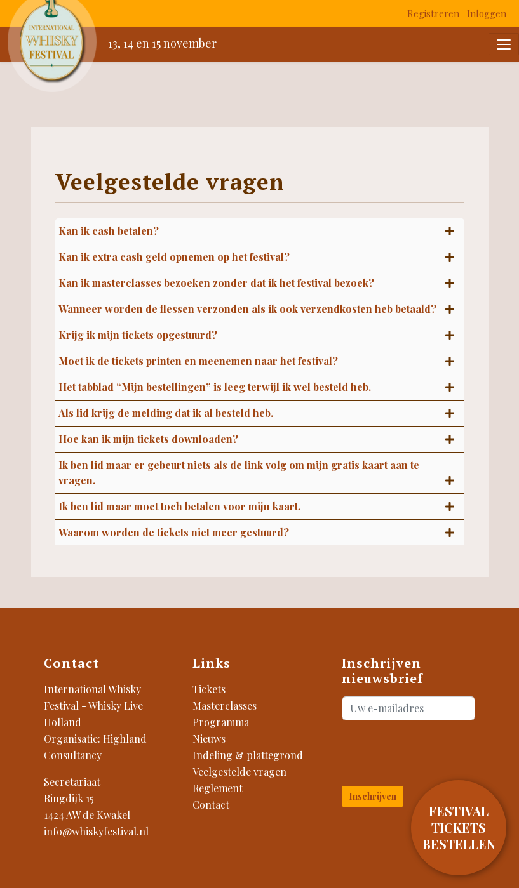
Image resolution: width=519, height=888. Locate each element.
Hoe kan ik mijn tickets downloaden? (148, 439)
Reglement (217, 788)
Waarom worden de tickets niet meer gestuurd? (173, 532)
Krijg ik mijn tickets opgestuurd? (137, 334)
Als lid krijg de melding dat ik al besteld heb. (165, 413)
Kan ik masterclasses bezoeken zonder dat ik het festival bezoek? (216, 282)
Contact (210, 804)
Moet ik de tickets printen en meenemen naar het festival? (198, 361)
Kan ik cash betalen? (108, 230)
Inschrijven (372, 796)
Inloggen (486, 13)
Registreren (433, 13)
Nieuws (209, 738)
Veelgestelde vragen (239, 771)
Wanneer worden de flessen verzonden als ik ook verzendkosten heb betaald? (247, 308)
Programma (220, 722)
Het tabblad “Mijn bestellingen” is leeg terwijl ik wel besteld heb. (214, 387)
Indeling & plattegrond (247, 755)
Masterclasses (224, 705)
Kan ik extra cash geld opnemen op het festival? (174, 256)
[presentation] (416, 750)
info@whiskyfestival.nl (96, 831)
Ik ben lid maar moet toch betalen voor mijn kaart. (179, 506)
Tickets (209, 689)
